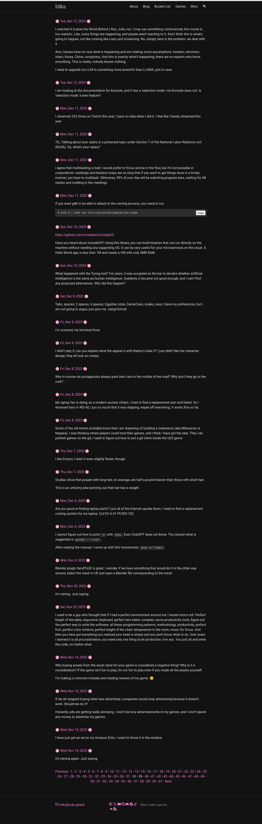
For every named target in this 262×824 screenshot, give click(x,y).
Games (180, 6)
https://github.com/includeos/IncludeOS (84, 235)
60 (154, 781)
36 (121, 776)
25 (205, 771)
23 (192, 771)
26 (59, 776)
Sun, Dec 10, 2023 (73, 227)
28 (72, 776)
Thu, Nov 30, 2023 (73, 586)
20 (174, 771)
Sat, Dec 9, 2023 (72, 296)
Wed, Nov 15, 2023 (73, 657)
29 (78, 776)
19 (167, 771)
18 (161, 771)
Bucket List (162, 6)
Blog (146, 6)
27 (66, 776)
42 (159, 776)
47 (190, 776)
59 (148, 781)
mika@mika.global (70, 805)
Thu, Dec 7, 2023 (72, 451)
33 (103, 776)
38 (134, 776)
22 (186, 771)
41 (153, 776)
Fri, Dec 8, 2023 (71, 322)
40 (146, 776)
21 (180, 771)
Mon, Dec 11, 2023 (73, 108)
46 (184, 776)
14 (136, 771)
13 (130, 771)
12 (124, 771)
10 (112, 771)
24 (198, 771)
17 (155, 771)
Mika (60, 6)
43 (165, 776)
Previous (61, 771)
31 (91, 776)
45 (178, 776)
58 (142, 781)
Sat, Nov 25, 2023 (73, 607)
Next (168, 781)
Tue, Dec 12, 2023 (73, 21)
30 (84, 776)
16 (149, 771)
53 (111, 781)
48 (196, 776)
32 (97, 776)
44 (171, 776)
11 (118, 771)
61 (160, 781)
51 (98, 781)
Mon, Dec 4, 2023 (72, 501)
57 (136, 781)
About (133, 6)
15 (143, 771)
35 (115, 776)
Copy (201, 212)
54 (117, 781)
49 (202, 776)
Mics (194, 6)
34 (109, 776)
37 (128, 776)
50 (92, 781)
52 (104, 781)
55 (123, 781)
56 (129, 781)
